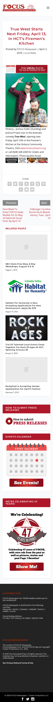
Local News (30, 53)
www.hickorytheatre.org (33, 148)
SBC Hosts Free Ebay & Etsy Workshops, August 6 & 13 (20, 265)
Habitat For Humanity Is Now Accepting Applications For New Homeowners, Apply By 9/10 (23, 305)
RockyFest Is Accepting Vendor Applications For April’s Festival (23, 387)
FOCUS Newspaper (27, 49)
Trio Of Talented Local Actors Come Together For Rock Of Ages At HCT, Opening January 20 (25, 347)
